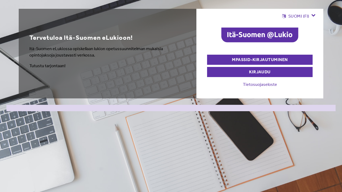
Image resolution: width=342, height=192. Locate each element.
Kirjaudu (260, 71)
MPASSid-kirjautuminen (259, 59)
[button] (298, 16)
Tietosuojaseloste (260, 84)
